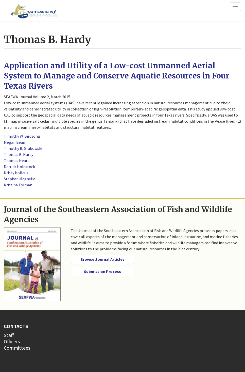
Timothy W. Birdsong (22, 136)
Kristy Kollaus (16, 172)
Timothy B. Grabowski (23, 148)
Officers (12, 341)
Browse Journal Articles (102, 259)
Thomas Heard (16, 160)
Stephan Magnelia (19, 178)
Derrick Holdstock (19, 166)
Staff (9, 335)
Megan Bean (14, 142)
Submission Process (102, 271)
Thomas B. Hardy (18, 154)
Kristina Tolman (18, 184)
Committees (17, 348)
